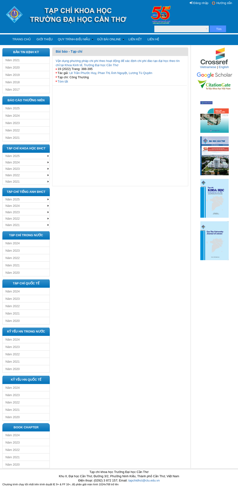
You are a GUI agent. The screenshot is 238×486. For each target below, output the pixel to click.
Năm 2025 (12, 108)
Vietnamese (208, 67)
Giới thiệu (45, 39)
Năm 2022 (12, 130)
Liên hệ (153, 39)
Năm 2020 (12, 67)
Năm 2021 (12, 60)
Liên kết (135, 39)
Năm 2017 (12, 89)
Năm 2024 (12, 115)
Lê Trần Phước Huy (82, 73)
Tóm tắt (63, 81)
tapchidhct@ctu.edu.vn (144, 480)
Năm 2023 (12, 123)
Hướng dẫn (224, 3)
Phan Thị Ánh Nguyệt (112, 73)
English (224, 67)
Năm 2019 (12, 75)
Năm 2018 (12, 82)
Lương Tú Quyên (140, 73)
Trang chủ (21, 39)
